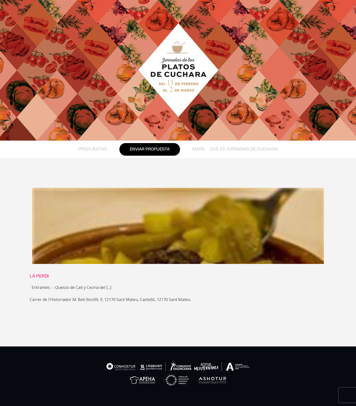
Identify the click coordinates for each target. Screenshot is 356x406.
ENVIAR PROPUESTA (150, 149)
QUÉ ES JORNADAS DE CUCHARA (244, 149)
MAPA (198, 149)
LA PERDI (39, 276)
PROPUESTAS (92, 149)
